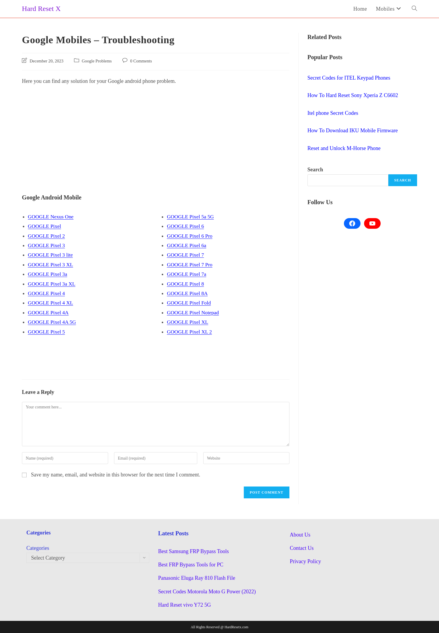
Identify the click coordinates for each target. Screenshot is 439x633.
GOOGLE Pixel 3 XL (51, 265)
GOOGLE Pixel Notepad (193, 312)
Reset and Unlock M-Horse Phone (344, 148)
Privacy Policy (305, 561)
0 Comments (141, 61)
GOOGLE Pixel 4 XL (51, 303)
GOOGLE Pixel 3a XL (52, 283)
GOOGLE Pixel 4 (47, 293)
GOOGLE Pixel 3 (47, 245)
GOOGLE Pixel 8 (186, 283)
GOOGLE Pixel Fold (189, 303)
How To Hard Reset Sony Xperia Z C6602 (352, 95)
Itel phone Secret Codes (332, 113)
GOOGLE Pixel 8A (188, 293)
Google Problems (97, 61)
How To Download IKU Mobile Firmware (352, 130)
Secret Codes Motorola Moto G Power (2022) (207, 592)
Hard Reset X (41, 8)
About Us (300, 534)
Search (315, 170)
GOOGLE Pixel (45, 226)
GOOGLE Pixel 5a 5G (191, 217)
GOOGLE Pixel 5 (47, 331)
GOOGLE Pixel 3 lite (51, 255)
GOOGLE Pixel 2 (47, 236)
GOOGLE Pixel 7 (186, 255)
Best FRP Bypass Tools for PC (190, 565)
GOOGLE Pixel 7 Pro (190, 265)
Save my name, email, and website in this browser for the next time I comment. (115, 475)
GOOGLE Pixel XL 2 (190, 331)
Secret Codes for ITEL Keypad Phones (348, 78)
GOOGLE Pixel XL (188, 322)
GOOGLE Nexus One (51, 217)
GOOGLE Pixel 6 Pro (190, 236)
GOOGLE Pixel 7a (187, 274)
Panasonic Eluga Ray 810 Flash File (196, 578)
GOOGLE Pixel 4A (49, 312)
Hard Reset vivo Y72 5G (184, 605)
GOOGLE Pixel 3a (48, 274)
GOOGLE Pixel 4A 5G (53, 322)
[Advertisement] (155, 133)
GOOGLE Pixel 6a (187, 245)
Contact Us (302, 548)
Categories (37, 548)
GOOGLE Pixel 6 (186, 226)
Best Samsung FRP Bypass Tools (193, 551)
